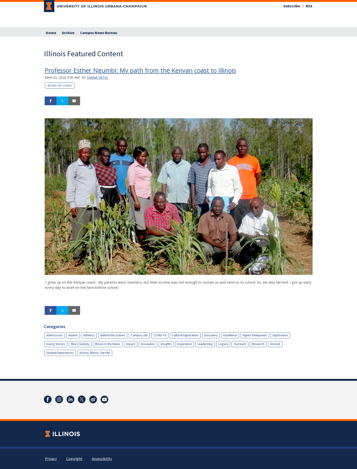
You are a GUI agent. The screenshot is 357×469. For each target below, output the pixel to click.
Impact (130, 344)
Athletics (89, 335)
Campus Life (139, 335)
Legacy (223, 344)
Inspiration (184, 344)
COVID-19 (159, 335)
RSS (309, 6)
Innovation (148, 344)
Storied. (275, 344)
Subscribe (291, 6)
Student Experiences (60, 353)
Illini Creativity (80, 344)
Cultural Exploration (185, 335)
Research (258, 344)
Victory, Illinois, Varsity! (94, 353)
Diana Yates (97, 77)
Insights (166, 344)
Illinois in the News (107, 344)
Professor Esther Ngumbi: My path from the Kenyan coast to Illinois (140, 70)
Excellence (230, 335)
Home (51, 32)
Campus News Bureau (98, 32)
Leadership (205, 344)
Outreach (240, 344)
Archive (68, 32)
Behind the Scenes (59, 85)
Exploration (280, 335)
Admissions (54, 335)
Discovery (211, 335)
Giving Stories (55, 344)
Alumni (72, 335)
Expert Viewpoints (255, 335)
